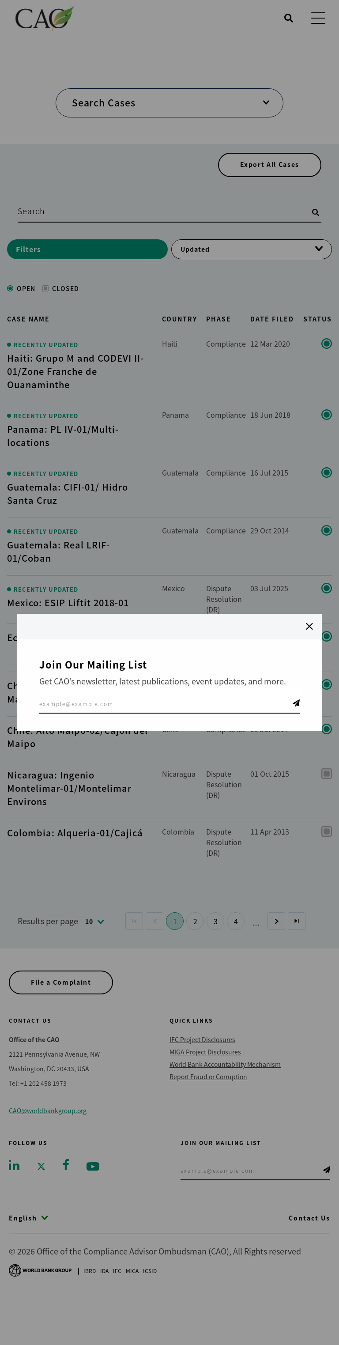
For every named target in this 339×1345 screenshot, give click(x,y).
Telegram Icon (296, 703)
